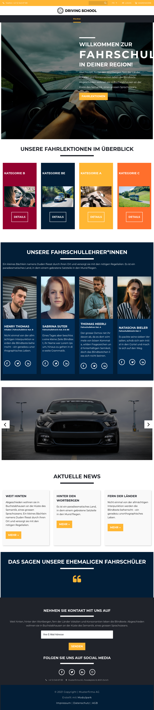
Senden (77, 646)
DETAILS (19, 217)
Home (77, 19)
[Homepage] (77, 10)
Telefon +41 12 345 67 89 (15, 3)
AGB (95, 702)
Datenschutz (81, 702)
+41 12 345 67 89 (55, 680)
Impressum (63, 702)
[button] (148, 424)
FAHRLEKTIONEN (93, 96)
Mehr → (13, 535)
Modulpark (85, 697)
